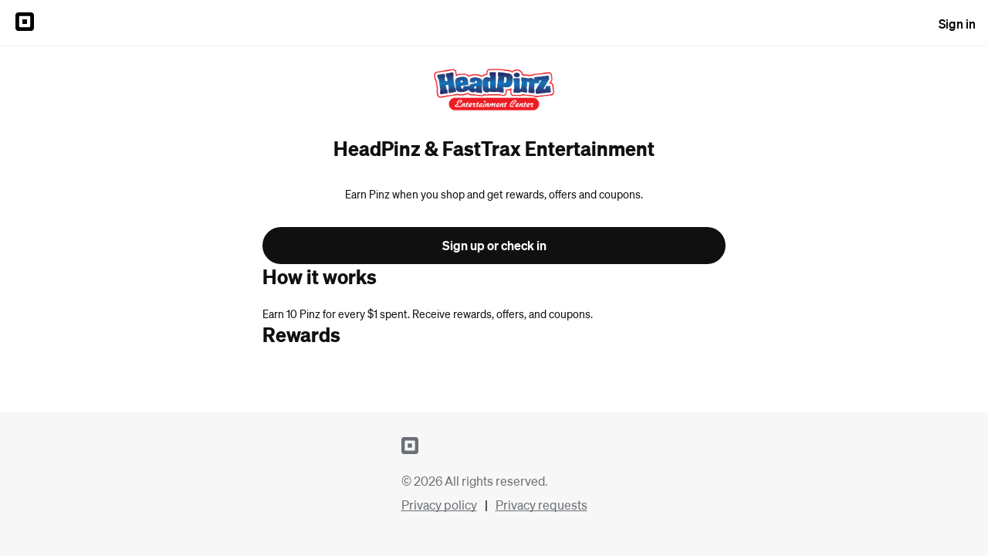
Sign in (957, 23)
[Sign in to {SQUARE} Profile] (24, 23)
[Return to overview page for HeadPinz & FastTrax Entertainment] (494, 91)
